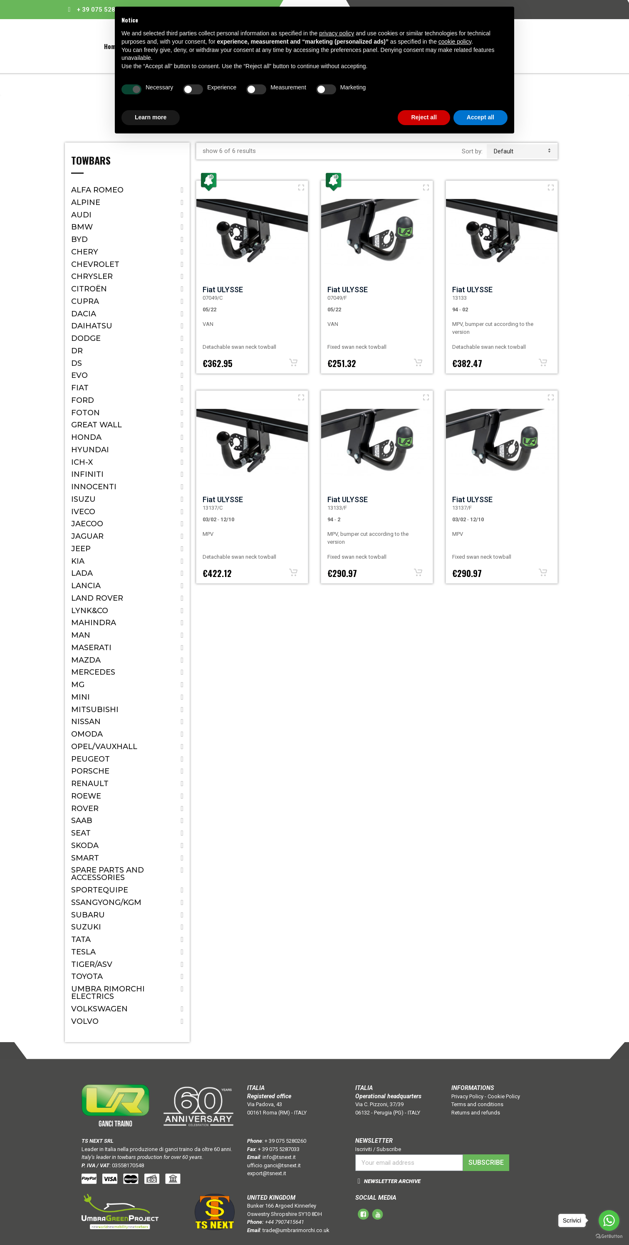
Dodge (86, 338)
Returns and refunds (475, 1112)
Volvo (85, 1021)
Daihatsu (91, 326)
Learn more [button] (150, 117)
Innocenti (93, 487)
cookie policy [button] (454, 41)
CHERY (84, 252)
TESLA (83, 952)
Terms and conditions (477, 1104)
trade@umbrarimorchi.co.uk (295, 1230)
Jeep (81, 548)
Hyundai (90, 450)
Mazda (86, 660)
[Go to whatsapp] (609, 1220)
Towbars (91, 161)
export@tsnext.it (266, 1173)
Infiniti (87, 474)
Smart (85, 858)
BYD (79, 239)
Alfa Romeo (97, 190)
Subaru (88, 915)
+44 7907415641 (284, 1222)
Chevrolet (95, 264)
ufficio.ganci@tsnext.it (274, 1165)
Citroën (89, 289)
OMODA (87, 734)
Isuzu (83, 499)
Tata (81, 939)
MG (77, 684)
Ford (82, 400)
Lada (82, 573)
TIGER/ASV (91, 964)
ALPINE (85, 202)
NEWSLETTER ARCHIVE (392, 1181)
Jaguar (87, 536)
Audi (81, 215)
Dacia (83, 314)
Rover (85, 808)
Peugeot (90, 759)
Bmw (82, 227)
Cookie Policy (504, 1096)
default (522, 151)
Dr (77, 351)
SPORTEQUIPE (99, 890)
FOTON (85, 413)
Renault (90, 783)
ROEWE (86, 796)
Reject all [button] (423, 117)
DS (76, 363)
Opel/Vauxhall (104, 746)
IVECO (83, 511)
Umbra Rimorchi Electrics (108, 992)
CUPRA (85, 301)
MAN (80, 635)
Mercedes (93, 672)
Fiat (80, 388)
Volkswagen (99, 1009)
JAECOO (87, 524)
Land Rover (97, 598)
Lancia (86, 585)
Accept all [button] (480, 117)
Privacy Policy (467, 1096)
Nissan (86, 721)
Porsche (90, 771)
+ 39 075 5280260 (103, 9)
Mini (80, 697)
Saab (81, 820)
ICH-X (82, 462)
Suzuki (86, 927)
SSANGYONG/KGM (106, 902)
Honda (86, 437)
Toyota (87, 976)
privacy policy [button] (336, 33)
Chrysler (92, 276)
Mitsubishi (95, 709)
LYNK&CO (89, 610)
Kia (77, 561)
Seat (81, 833)
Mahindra (93, 622)
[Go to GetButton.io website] (609, 1236)
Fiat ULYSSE (223, 289)
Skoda (85, 845)
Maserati (91, 647)
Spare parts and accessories (107, 873)
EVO (79, 375)
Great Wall (96, 425)
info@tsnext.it (279, 1157)
